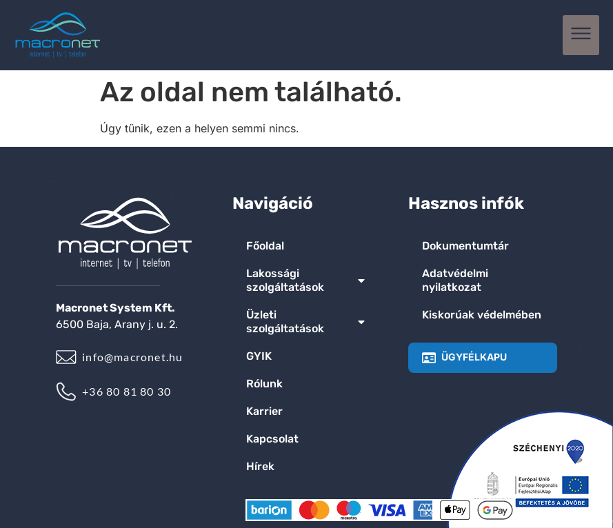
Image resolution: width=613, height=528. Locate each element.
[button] (581, 35)
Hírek (260, 466)
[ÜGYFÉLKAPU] (429, 358)
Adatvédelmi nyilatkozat (455, 280)
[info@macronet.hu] (66, 357)
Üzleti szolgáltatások (307, 321)
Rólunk (264, 383)
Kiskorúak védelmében (481, 314)
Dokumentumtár (465, 245)
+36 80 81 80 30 (126, 391)
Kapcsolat (272, 438)
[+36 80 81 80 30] (66, 391)
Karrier (264, 411)
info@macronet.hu (132, 356)
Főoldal (265, 245)
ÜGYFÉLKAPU (474, 357)
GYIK (259, 356)
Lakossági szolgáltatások (307, 280)
